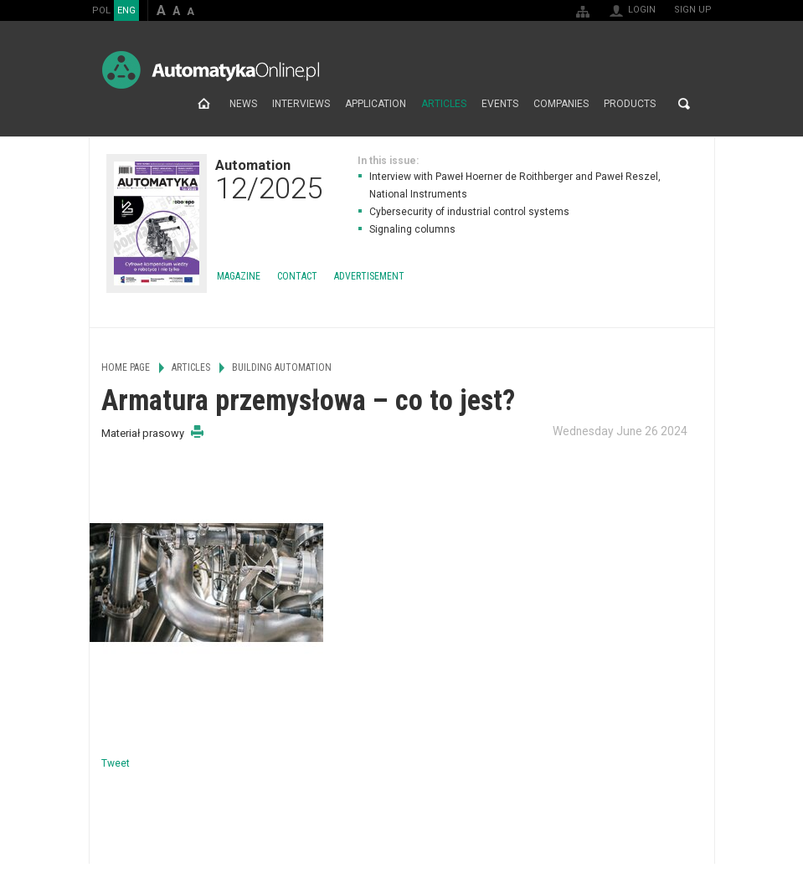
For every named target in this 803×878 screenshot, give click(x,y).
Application (375, 104)
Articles (443, 104)
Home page (204, 104)
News (243, 104)
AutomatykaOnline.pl (210, 70)
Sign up (693, 9)
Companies (561, 104)
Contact (297, 276)
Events (499, 104)
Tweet (115, 763)
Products (630, 104)
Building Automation (282, 367)
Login (642, 9)
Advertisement (369, 276)
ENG (126, 10)
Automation (268, 179)
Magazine (238, 276)
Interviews (301, 104)
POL (101, 10)
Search (684, 104)
